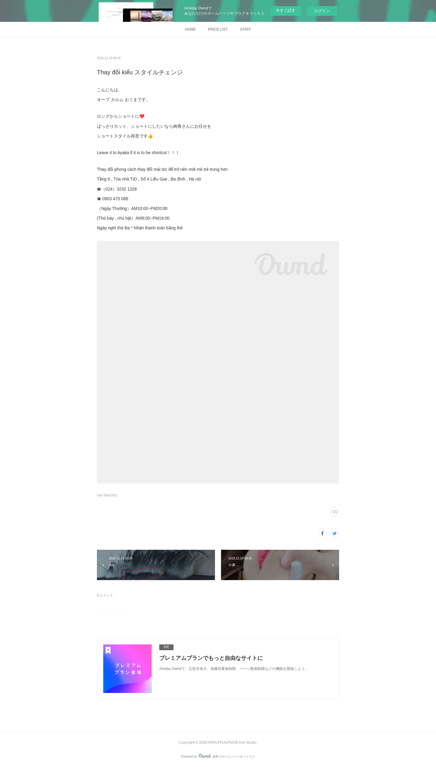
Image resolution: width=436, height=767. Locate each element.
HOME (190, 29)
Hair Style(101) (107, 495)
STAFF (245, 29)
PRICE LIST (218, 29)
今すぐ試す (286, 10)
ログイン (322, 10)
